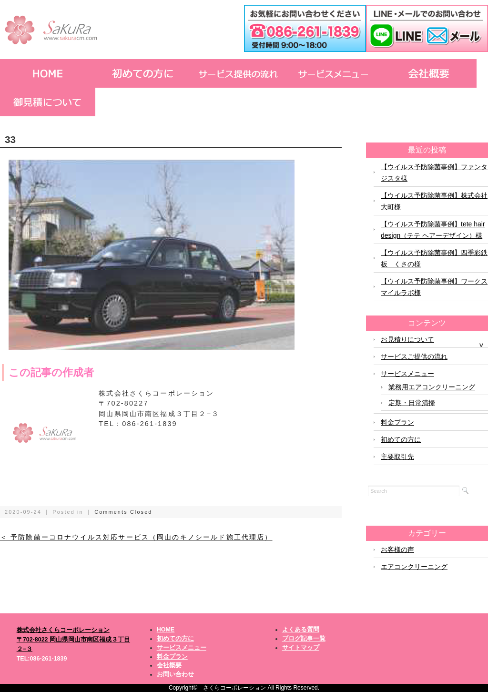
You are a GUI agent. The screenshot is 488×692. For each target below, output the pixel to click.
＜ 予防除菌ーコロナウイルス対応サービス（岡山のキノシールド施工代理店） (136, 537)
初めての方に (401, 439)
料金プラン (397, 422)
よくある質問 (300, 629)
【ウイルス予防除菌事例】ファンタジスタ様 (434, 172)
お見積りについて (407, 339)
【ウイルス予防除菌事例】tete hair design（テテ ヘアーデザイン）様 (433, 229)
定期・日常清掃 (411, 403)
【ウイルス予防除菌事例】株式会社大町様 (434, 201)
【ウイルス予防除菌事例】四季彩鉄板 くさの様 (434, 258)
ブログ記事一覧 (303, 638)
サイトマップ (300, 647)
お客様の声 (397, 549)
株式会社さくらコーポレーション (63, 630)
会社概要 (169, 665)
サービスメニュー (407, 373)
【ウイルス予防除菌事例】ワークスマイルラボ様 (434, 286)
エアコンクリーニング (414, 566)
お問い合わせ (175, 674)
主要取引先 (397, 456)
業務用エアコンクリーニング (431, 387)
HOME (166, 629)
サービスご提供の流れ (414, 356)
